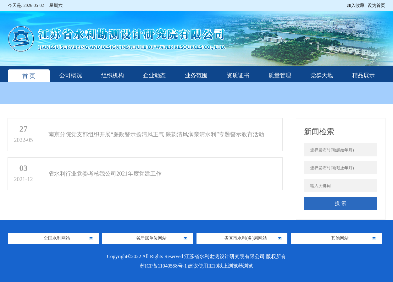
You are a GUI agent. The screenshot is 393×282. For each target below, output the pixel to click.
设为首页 (376, 5)
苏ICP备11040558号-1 (164, 265)
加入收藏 (356, 5)
